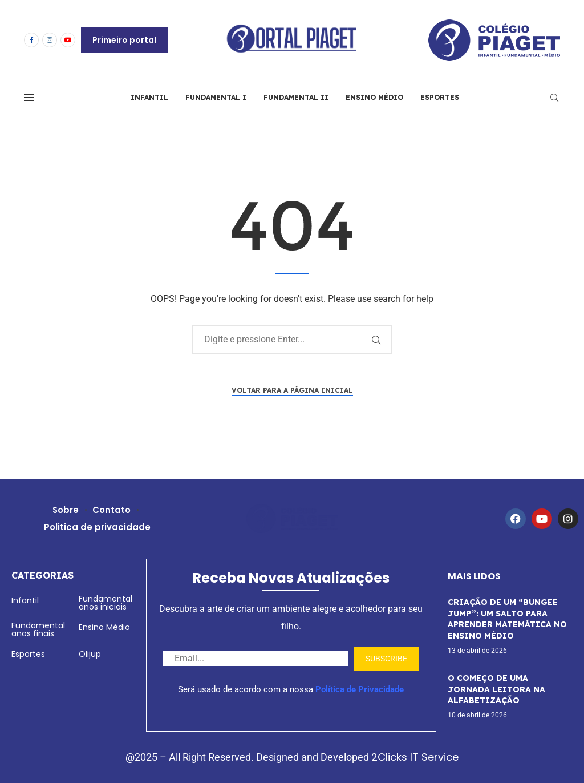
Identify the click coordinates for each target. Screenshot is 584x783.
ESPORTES (439, 97)
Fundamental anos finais (38, 629)
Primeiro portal (124, 40)
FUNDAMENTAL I (215, 97)
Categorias (42, 575)
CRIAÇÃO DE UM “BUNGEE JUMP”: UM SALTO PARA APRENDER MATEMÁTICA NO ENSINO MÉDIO (507, 619)
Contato (112, 510)
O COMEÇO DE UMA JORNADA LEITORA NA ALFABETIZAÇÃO (496, 689)
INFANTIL (149, 97)
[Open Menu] (29, 97)
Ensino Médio (104, 627)
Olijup (90, 654)
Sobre (65, 510)
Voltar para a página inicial (292, 390)
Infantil (25, 600)
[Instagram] (49, 40)
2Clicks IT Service (415, 757)
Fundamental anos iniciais (105, 603)
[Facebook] (31, 40)
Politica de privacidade (97, 527)
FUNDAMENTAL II (295, 97)
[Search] (554, 98)
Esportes (28, 654)
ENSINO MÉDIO (374, 97)
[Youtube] (67, 40)
